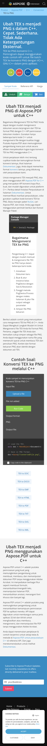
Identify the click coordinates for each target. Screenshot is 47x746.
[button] (3, 3)
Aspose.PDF (17, 10)
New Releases (12, 709)
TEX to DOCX (23, 481)
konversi (14, 169)
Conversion (38, 10)
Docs (37, 709)
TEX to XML (23, 530)
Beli (38, 94)
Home (9, 706)
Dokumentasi (9, 166)
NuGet (30, 201)
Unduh (9, 94)
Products (21, 706)
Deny (33, 738)
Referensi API (27, 86)
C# (10, 72)
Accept (23, 731)
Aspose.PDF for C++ (34, 180)
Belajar (24, 94)
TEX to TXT (23, 513)
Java (19, 72)
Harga (40, 86)
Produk (4, 10)
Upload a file (18, 393)
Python (36, 72)
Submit (8, 688)
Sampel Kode (10, 86)
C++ (28, 10)
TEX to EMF (23, 489)
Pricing (27, 709)
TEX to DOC (23, 473)
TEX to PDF (23, 505)
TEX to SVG (23, 521)
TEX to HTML (23, 497)
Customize (14, 738)
